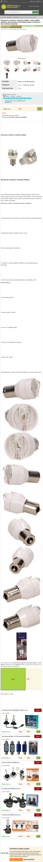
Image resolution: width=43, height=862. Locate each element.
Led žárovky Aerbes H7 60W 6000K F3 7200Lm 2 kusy (15, 710)
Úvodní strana (4, 1)
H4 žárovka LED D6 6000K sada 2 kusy (11, 788)
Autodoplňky (9, 17)
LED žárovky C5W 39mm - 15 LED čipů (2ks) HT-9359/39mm (16, 736)
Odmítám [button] (19, 859)
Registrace (33, 1)
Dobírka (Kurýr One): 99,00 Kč (10, 115)
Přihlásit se (39, 1)
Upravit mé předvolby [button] (29, 859)
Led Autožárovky (15, 17)
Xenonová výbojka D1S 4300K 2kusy (10, 762)
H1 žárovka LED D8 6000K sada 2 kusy (11, 814)
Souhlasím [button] (13, 859)
